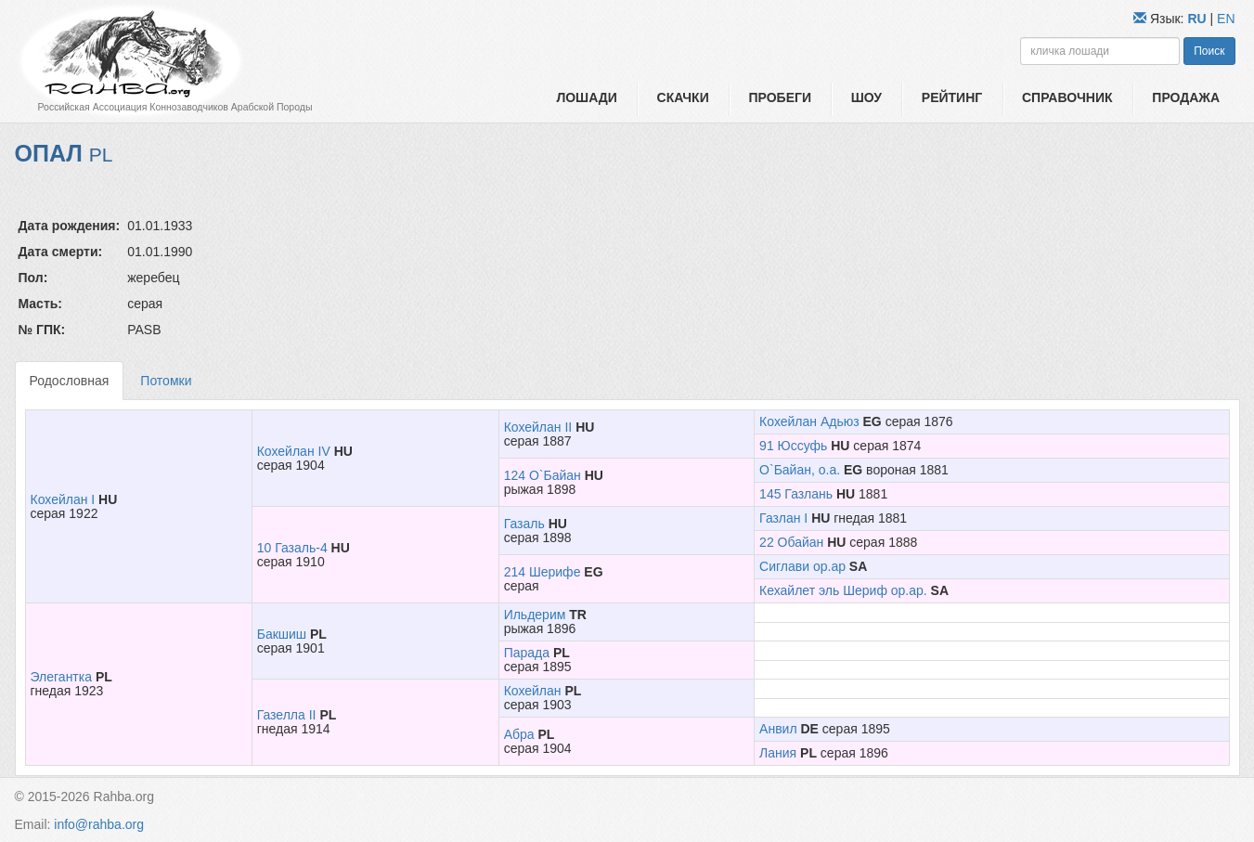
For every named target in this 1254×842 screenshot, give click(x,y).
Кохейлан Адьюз (809, 421)
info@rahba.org (99, 824)
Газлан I (783, 518)
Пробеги (779, 97)
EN (1226, 18)
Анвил (778, 728)
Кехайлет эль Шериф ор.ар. (843, 590)
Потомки (165, 380)
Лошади (586, 97)
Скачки (683, 97)
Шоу (866, 97)
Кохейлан (533, 690)
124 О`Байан (542, 475)
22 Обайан (791, 542)
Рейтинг (952, 97)
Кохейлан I (63, 499)
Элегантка (62, 676)
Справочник (1067, 97)
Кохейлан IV (293, 451)
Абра (519, 734)
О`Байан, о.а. (799, 469)
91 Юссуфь (793, 445)
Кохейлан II (538, 427)
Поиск (1209, 51)
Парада (526, 652)
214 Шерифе (542, 571)
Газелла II (287, 714)
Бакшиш (281, 634)
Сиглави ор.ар (802, 566)
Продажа (1186, 97)
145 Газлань (796, 493)
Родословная (70, 380)
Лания (777, 752)
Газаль (524, 523)
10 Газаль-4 (292, 547)
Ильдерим (535, 614)
